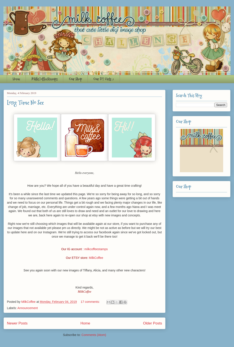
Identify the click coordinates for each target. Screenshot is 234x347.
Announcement (27, 308)
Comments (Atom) (93, 335)
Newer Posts (17, 323)
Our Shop (75, 79)
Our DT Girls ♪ (103, 79)
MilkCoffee (96, 257)
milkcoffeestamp (95, 249)
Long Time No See (25, 103)
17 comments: (91, 301)
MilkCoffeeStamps (44, 79)
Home (16, 79)
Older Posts (152, 323)
